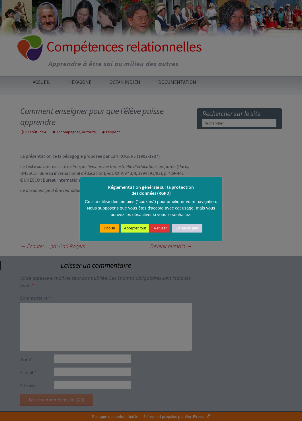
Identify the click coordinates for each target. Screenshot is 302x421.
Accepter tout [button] (135, 228)
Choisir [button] (109, 228)
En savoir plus (187, 228)
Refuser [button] (160, 228)
